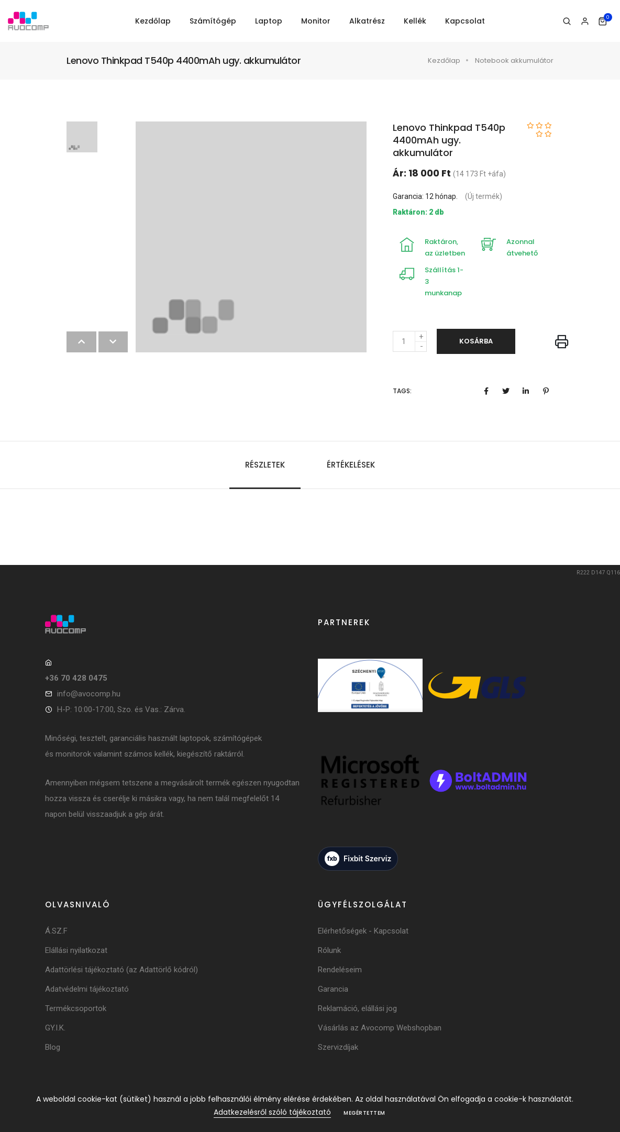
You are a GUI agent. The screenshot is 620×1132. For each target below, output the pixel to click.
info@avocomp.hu (88, 693)
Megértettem (364, 1113)
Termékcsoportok (75, 1008)
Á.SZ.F (56, 931)
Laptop (268, 21)
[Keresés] (566, 21)
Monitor (315, 21)
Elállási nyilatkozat (76, 950)
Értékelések (351, 464)
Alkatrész (367, 21)
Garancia (333, 989)
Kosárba (476, 341)
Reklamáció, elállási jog (357, 1008)
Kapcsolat (465, 21)
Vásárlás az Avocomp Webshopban (379, 1028)
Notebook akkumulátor (514, 60)
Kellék (415, 21)
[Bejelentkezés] (584, 21)
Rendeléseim (340, 969)
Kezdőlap (153, 21)
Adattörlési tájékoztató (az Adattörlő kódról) (121, 969)
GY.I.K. (55, 1028)
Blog (52, 1047)
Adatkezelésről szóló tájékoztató (272, 1112)
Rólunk (329, 950)
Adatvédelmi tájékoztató (87, 989)
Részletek (265, 464)
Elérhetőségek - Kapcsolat (363, 931)
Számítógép (213, 21)
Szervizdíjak (338, 1047)
